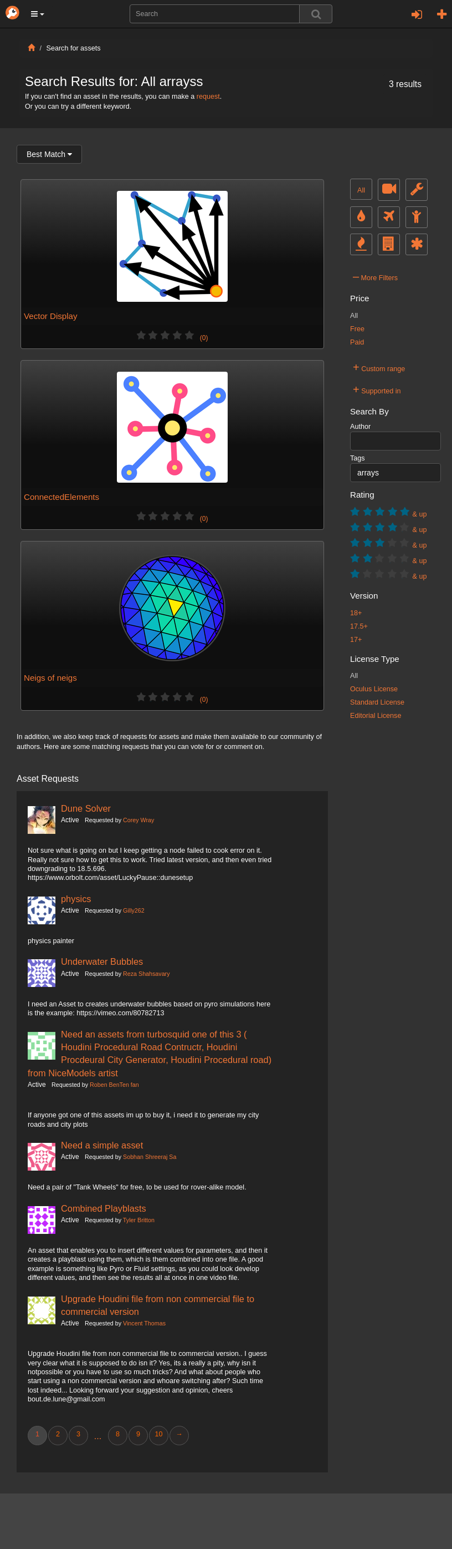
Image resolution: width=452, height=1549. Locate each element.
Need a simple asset (102, 1145)
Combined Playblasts (103, 1208)
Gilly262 (134, 910)
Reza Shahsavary (146, 973)
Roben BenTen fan (114, 1084)
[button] (38, 14)
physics (76, 899)
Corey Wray (138, 820)
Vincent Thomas (144, 1323)
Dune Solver (86, 808)
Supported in (377, 389)
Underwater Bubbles (102, 961)
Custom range (379, 367)
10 (158, 1434)
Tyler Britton (139, 1220)
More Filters (375, 276)
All (361, 190)
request (208, 96)
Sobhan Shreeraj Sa (149, 1156)
